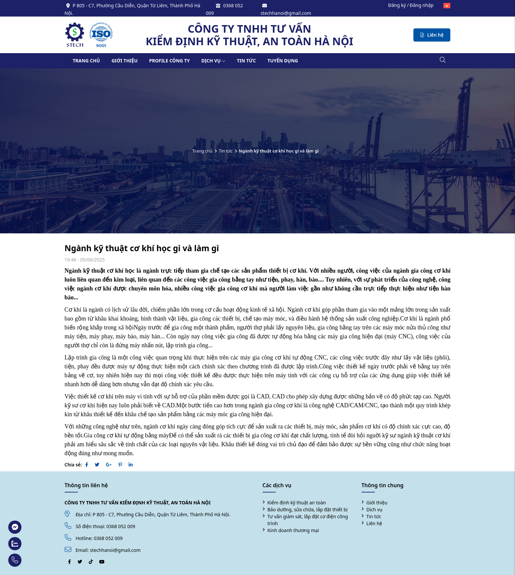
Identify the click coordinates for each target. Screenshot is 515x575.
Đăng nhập (421, 5)
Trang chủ (86, 60)
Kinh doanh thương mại (293, 530)
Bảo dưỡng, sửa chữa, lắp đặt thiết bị (308, 509)
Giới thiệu (125, 60)
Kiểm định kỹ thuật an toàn (297, 502)
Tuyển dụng (283, 60)
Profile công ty (169, 60)
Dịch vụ (213, 60)
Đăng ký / (398, 5)
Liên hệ (374, 523)
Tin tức (246, 60)
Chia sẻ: (73, 464)
